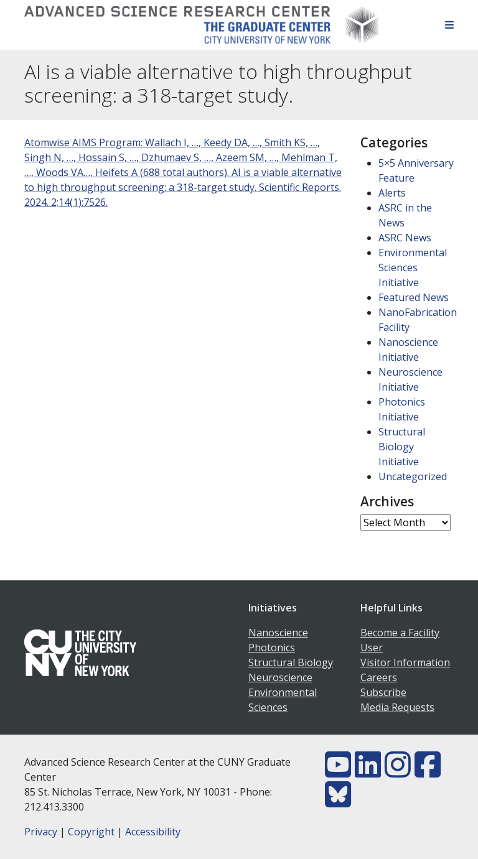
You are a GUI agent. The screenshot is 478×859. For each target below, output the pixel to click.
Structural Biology (290, 662)
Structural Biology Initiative (401, 446)
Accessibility (152, 831)
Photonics (271, 647)
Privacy (40, 831)
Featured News (413, 297)
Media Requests (397, 707)
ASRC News (404, 237)
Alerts (392, 193)
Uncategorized (412, 476)
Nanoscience (278, 632)
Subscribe (383, 692)
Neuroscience (280, 677)
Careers (378, 677)
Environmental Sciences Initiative (412, 267)
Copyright (91, 831)
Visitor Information (405, 662)
